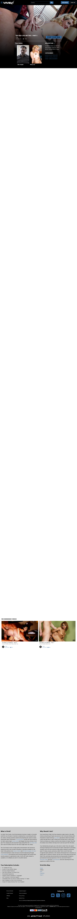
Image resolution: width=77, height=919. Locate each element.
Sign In (73, 2)
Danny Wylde (42, 644)
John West (11, 644)
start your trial (53, 37)
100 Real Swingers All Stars (29, 851)
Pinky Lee (32, 64)
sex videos (56, 837)
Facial (47, 58)
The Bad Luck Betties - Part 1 (46, 642)
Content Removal (38, 907)
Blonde (47, 55)
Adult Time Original (53, 58)
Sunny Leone (15, 841)
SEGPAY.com (52, 906)
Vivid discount (56, 859)
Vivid (6, 646)
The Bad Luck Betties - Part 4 (9, 642)
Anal (51, 55)
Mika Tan (16, 644)
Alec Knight (20, 64)
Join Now (65, 2)
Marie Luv (48, 644)
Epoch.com (14, 906)
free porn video (44, 859)
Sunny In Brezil (16, 851)
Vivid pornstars (19, 839)
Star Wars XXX (33, 842)
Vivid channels (4, 854)
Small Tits (55, 55)
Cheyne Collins (5, 644)
